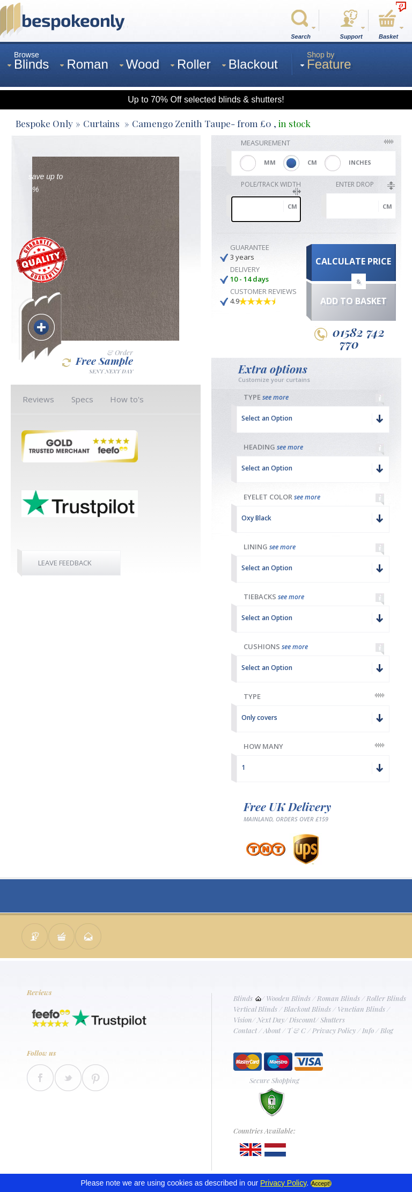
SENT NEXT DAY (111, 370)
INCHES (360, 162)
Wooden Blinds (288, 998)
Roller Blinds (386, 998)
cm (292, 206)
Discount (302, 1019)
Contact (245, 1030)
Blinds (243, 998)
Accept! (321, 1183)
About (272, 1030)
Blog (386, 1030)
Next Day (270, 1019)
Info (368, 1030)
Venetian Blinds (361, 1008)
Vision (242, 1019)
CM (312, 162)
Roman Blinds (338, 998)
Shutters (332, 1019)
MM (270, 162)
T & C (296, 1030)
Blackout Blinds (307, 1008)
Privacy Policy (334, 1030)
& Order (120, 352)
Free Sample (97, 361)
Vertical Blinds (255, 1008)
